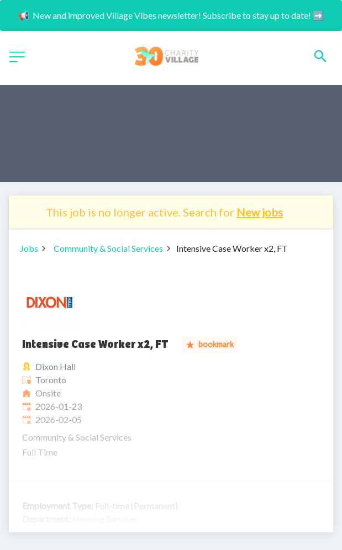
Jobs (29, 248)
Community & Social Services (108, 248)
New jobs (259, 212)
